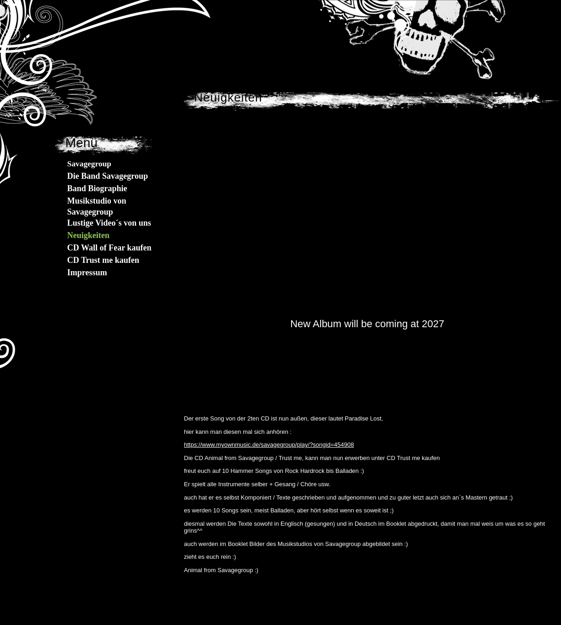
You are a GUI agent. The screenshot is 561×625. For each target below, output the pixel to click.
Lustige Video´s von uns (109, 222)
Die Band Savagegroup (107, 176)
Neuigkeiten (88, 235)
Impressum (87, 272)
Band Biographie (97, 188)
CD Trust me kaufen (103, 260)
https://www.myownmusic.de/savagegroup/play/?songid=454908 (269, 444)
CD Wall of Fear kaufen (109, 247)
